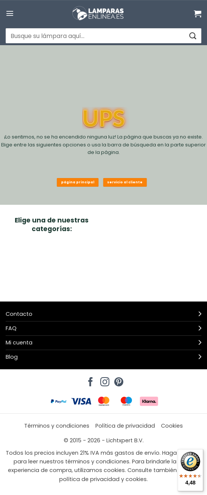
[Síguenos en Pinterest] (118, 380)
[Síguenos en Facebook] (89, 380)
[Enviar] (192, 36)
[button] (10, 13)
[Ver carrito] (197, 13)
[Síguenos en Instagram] (104, 380)
